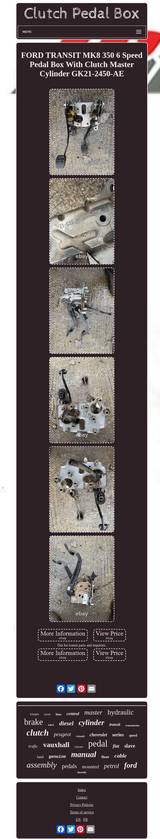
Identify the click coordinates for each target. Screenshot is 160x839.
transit (115, 724)
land (40, 757)
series (118, 734)
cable (120, 755)
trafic (33, 746)
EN (78, 820)
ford (130, 765)
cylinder (91, 722)
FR (85, 820)
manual (83, 754)
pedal (98, 744)
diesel (66, 723)
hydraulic (120, 712)
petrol (111, 765)
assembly (42, 764)
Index (82, 790)
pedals (69, 766)
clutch (37, 732)
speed (133, 735)
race (51, 725)
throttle (81, 772)
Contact (81, 797)
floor (105, 757)
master (93, 712)
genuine (57, 757)
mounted (90, 766)
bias (58, 714)
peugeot (62, 734)
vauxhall (56, 745)
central (73, 713)
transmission (132, 725)
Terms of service (82, 812)
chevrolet (98, 734)
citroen (79, 747)
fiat (116, 746)
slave (129, 746)
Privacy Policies (82, 805)
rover (47, 714)
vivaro (34, 714)
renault (80, 736)
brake (33, 722)
